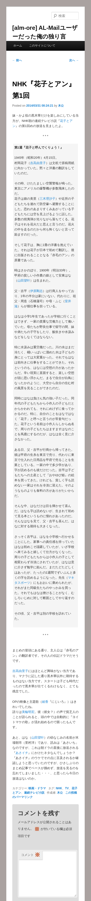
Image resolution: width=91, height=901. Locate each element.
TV (67, 788)
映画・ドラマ (37, 788)
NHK (59, 788)
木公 (61, 105)
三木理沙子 (47, 198)
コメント (30, 855)
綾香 (45, 701)
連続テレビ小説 (34, 792)
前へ (17, 60)
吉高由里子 (38, 163)
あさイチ (22, 753)
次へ (74, 60)
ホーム (17, 45)
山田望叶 (23, 280)
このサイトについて (42, 45)
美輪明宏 (28, 712)
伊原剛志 (36, 291)
